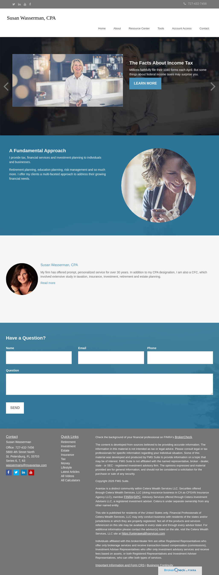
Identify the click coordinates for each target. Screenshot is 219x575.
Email (82, 348)
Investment (68, 446)
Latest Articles (70, 471)
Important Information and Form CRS (120, 565)
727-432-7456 (195, 3)
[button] (120, 22)
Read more (48, 283)
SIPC (137, 497)
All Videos (67, 476)
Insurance (67, 454)
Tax (63, 459)
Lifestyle (66, 467)
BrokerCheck (183, 437)
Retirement (68, 442)
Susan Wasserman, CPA (59, 265)
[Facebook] (30, 4)
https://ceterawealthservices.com (143, 533)
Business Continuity (160, 565)
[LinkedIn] (19, 4)
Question (12, 370)
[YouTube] (25, 4)
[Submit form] (15, 408)
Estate (65, 450)
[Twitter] (13, 4)
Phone (151, 348)
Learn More (145, 83)
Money (65, 463)
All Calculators (70, 480)
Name (10, 348)
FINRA (128, 497)
